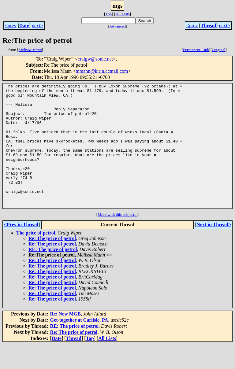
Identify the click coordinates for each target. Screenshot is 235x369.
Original (218, 49)
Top (108, 14)
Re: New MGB (65, 338)
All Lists (122, 14)
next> (37, 25)
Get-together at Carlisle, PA (79, 344)
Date (24, 25)
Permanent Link (196, 49)
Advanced (117, 26)
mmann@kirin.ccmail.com (102, 71)
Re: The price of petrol (52, 263)
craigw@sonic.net (95, 58)
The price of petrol (35, 257)
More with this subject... (117, 239)
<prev (10, 25)
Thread (208, 25)
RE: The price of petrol (52, 274)
